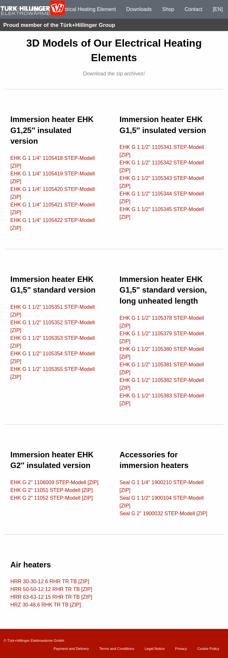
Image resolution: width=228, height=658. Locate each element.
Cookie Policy (208, 649)
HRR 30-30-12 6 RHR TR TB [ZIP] (49, 581)
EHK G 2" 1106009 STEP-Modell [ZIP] (54, 482)
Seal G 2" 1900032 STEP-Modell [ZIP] (164, 513)
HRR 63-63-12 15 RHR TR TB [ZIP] (51, 597)
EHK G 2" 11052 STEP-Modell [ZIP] (51, 498)
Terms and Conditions (116, 649)
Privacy (181, 649)
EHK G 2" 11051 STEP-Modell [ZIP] (51, 490)
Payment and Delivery (71, 649)
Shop (168, 9)
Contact (193, 9)
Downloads (139, 9)
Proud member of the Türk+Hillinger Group (59, 25)
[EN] (218, 9)
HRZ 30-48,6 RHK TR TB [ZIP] (45, 605)
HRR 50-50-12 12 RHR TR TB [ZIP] (51, 589)
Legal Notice (155, 649)
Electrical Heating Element (85, 9)
